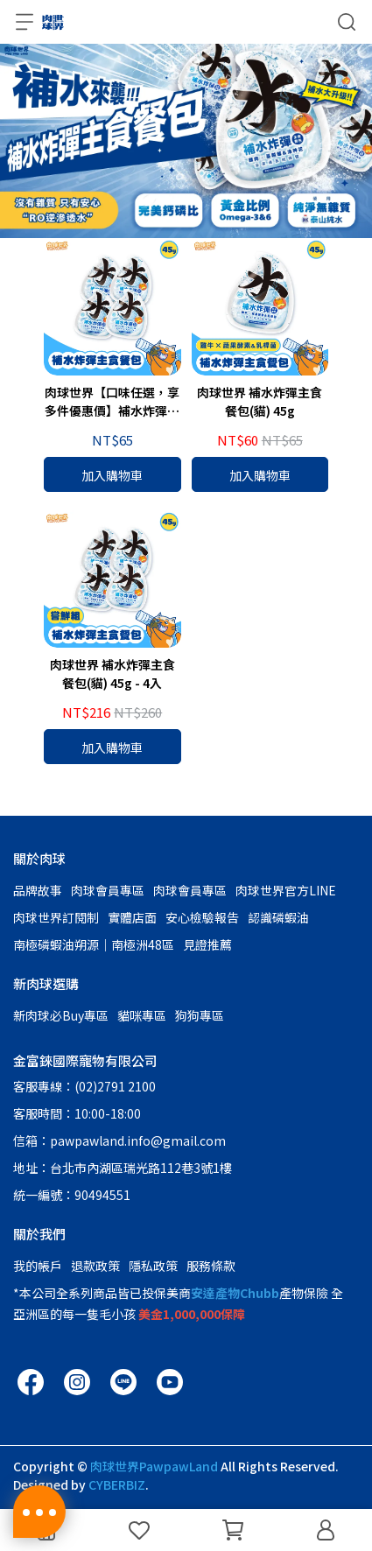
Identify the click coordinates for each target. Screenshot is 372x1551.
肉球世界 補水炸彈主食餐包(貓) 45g (259, 401)
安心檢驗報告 (202, 917)
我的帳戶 (37, 1265)
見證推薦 (207, 944)
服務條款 (210, 1265)
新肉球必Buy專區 (61, 1015)
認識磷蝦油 (278, 917)
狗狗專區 (199, 1015)
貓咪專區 (141, 1015)
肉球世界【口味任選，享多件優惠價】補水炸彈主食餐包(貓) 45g (112, 401)
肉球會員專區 (107, 890)
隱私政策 (153, 1265)
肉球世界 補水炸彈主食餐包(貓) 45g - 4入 (112, 673)
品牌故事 (37, 890)
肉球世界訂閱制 (56, 917)
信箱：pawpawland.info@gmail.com (119, 1140)
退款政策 (95, 1265)
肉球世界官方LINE (285, 890)
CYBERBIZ (116, 1484)
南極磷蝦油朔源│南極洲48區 (93, 944)
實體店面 (132, 917)
